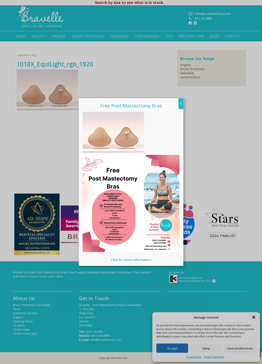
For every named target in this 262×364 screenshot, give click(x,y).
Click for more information (131, 208)
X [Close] (181, 103)
